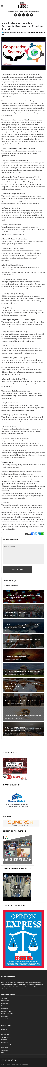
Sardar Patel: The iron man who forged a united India (23, 715)
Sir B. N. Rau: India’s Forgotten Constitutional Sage (22, 671)
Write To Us (4, 1047)
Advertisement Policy (7, 1045)
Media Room (5, 1034)
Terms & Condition (6, 1037)
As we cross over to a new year (15, 656)
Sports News (5, 1000)
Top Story (4, 998)
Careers (3, 1032)
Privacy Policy (5, 1042)
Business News (5, 1003)
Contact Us (4, 1050)
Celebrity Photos (6, 1019)
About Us (4, 1029)
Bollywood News (6, 1011)
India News (4, 1006)
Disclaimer (4, 1039)
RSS (2, 1053)
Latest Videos (5, 1016)
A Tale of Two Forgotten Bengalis (16, 612)
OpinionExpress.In (8, 32)
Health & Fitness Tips (7, 1014)
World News (4, 1008)
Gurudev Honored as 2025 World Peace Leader (21, 701)
